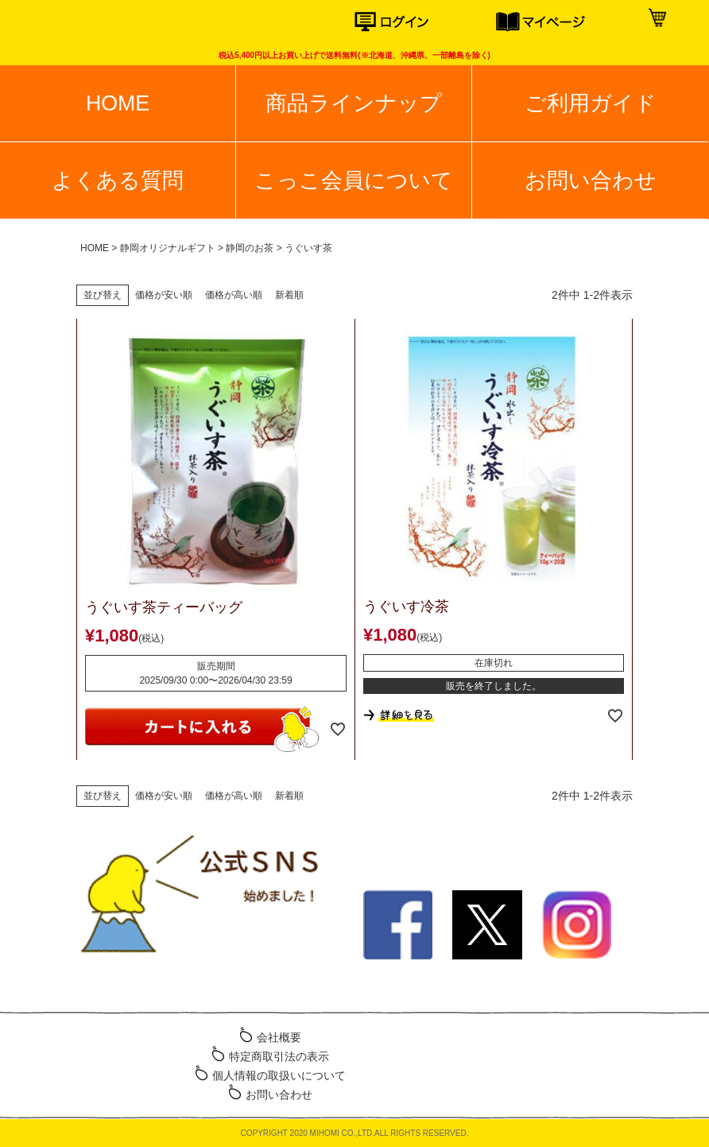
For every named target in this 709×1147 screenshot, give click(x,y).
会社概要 (279, 1037)
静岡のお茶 (249, 248)
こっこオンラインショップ (74, 24)
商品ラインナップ (353, 103)
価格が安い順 (163, 294)
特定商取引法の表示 (279, 1056)
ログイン (425, 22)
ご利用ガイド (591, 103)
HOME (117, 103)
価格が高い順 (233, 294)
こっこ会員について (353, 180)
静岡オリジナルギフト (167, 248)
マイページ (566, 22)
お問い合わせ (591, 180)
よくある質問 (118, 180)
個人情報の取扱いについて (279, 1075)
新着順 (289, 294)
